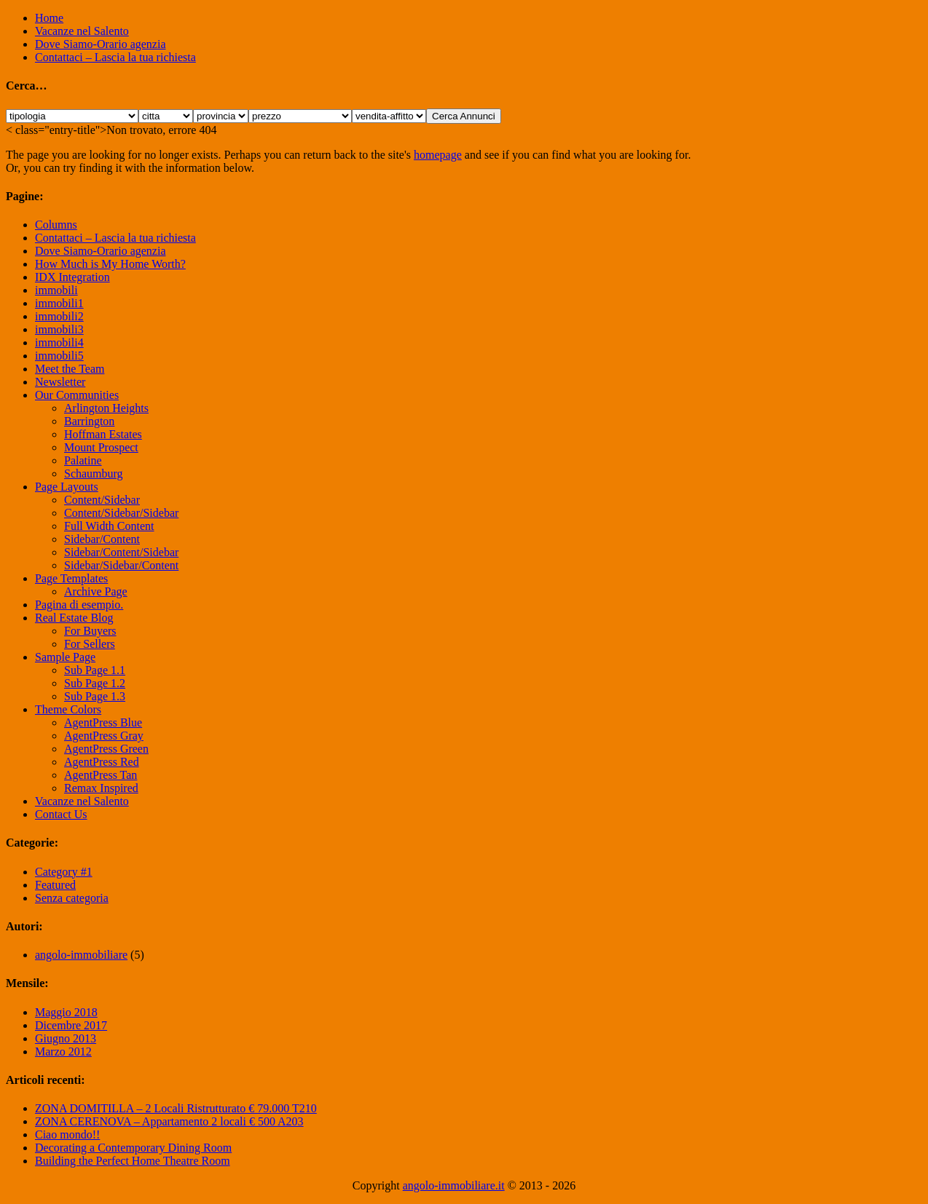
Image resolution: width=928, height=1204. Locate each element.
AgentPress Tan (100, 775)
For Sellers (89, 644)
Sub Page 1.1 (94, 670)
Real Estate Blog (74, 617)
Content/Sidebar (102, 500)
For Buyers (90, 631)
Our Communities (77, 395)
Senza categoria (72, 898)
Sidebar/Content (102, 539)
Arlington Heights (106, 408)
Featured (55, 885)
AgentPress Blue (103, 722)
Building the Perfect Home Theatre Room (132, 1161)
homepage (438, 154)
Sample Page (65, 657)
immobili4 (59, 342)
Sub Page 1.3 (94, 696)
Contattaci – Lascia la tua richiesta (115, 57)
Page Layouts (66, 486)
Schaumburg (93, 473)
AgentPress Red (101, 762)
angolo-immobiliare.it (454, 1185)
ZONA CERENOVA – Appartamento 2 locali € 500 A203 (169, 1121)
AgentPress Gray (103, 735)
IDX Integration (72, 277)
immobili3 (59, 329)
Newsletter (60, 382)
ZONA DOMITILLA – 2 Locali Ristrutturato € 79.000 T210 (176, 1108)
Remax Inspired (101, 788)
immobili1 (59, 303)
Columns (56, 224)
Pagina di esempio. (79, 604)
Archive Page (95, 591)
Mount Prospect (101, 447)
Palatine (83, 460)
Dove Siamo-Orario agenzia (100, 44)
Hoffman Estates (103, 434)
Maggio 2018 (66, 1012)
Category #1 (64, 872)
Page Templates (71, 578)
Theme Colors (68, 709)
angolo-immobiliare (81, 954)
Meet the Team (69, 369)
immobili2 (59, 316)
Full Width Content (109, 526)
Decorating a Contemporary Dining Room (133, 1147)
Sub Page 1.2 (94, 683)
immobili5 (59, 355)
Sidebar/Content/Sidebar (121, 552)
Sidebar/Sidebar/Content (121, 565)
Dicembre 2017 (71, 1025)
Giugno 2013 (65, 1038)
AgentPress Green (106, 748)
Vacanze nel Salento (82, 31)
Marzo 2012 (63, 1051)
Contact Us (61, 814)
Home (49, 18)
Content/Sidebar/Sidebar (121, 513)
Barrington (89, 421)
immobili (56, 290)
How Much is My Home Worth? (110, 264)
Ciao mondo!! (67, 1134)
